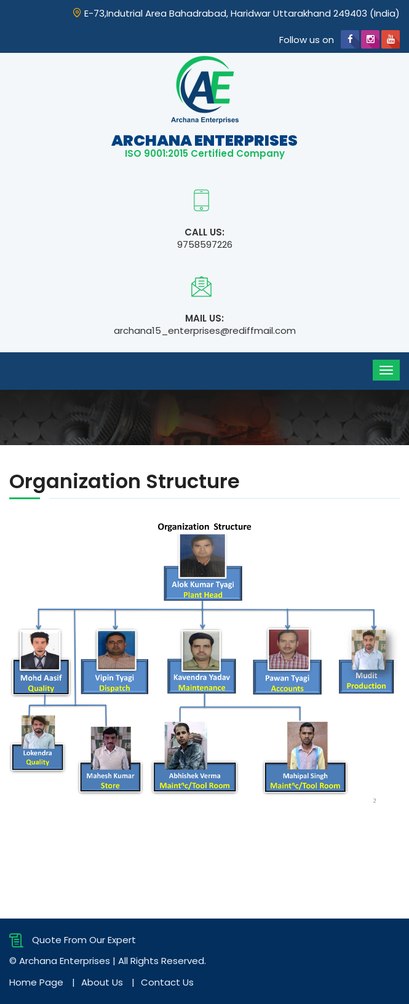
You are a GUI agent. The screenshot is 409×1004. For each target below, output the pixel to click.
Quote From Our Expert (72, 939)
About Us (102, 982)
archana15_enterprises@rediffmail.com (205, 330)
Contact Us (167, 982)
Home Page (36, 982)
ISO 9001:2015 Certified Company (205, 153)
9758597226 (204, 244)
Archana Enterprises (204, 140)
